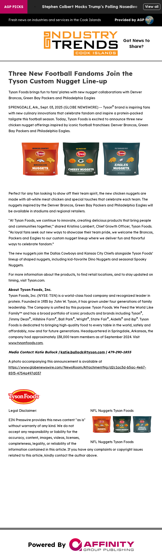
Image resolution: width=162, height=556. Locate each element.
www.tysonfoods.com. (25, 343)
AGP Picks (13, 7)
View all (151, 6)
